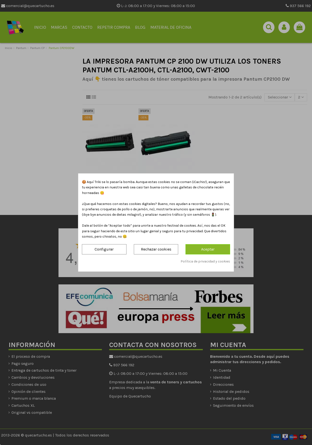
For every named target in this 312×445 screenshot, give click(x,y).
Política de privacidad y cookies (205, 261)
